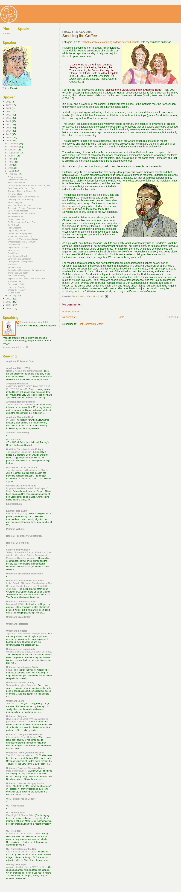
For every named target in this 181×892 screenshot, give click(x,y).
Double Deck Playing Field (20, 233)
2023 (9, 101)
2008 (9, 305)
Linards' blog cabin (16, 511)
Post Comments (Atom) (91, 324)
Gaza (9, 786)
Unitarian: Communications (21, 601)
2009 (9, 302)
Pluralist (6, 33)
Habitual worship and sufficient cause (24, 371)
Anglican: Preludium (17, 383)
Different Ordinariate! (17, 179)
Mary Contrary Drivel (17, 256)
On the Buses (14, 292)
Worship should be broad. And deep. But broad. (29, 652)
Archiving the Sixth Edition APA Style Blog (26, 867)
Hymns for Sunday (16, 287)
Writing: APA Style (16, 864)
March (11, 171)
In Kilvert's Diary (15, 281)
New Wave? (13, 250)
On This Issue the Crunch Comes (23, 222)
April (10, 168)
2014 (9, 131)
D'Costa (66, 209)
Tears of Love (13, 703)
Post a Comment (70, 311)
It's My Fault (13, 225)
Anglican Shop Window (18, 247)
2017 (9, 121)
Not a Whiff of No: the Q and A (21, 213)
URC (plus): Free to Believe (21, 798)
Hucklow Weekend (16, 182)
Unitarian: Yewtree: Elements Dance (25, 768)
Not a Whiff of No (15, 216)
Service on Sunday (16, 275)
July (10, 159)
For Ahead (12, 264)
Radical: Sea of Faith (17, 542)
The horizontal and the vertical (21, 404)
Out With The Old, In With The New (23, 833)
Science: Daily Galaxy (18, 549)
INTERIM (11, 420)
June (11, 162)
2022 (9, 105)
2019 (9, 114)
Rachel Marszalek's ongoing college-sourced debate (110, 42)
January (12, 295)
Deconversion (14, 244)
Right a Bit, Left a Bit (17, 230)
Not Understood (15, 194)
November (13, 146)
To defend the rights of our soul (21, 685)
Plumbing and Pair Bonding (20, 199)
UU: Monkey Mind (15, 812)
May (10, 165)
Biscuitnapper (13, 439)
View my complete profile (15, 347)
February (13, 174)
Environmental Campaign (19, 259)
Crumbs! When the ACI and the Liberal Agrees (29, 185)
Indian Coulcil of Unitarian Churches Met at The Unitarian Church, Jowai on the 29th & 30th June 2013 (29, 586)
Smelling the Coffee (17, 284)
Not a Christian (14, 267)
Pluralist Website (15, 529)
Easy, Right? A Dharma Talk (19, 815)
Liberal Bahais (14, 504)
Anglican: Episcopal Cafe (20, 361)
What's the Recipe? (16, 290)
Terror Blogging (15, 202)
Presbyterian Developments (20, 261)
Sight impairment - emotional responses (25, 633)
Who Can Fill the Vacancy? (20, 205)
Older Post (173, 317)
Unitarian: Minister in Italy (20, 682)
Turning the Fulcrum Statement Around (25, 208)
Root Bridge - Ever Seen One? (22, 188)
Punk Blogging (14, 228)
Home (121, 317)
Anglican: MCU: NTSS (18, 368)
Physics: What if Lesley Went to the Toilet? (27, 278)
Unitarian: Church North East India (24, 580)
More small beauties (16, 771)
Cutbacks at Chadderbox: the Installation (26, 270)
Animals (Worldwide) (17, 432)
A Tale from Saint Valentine (20, 236)
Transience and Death (18, 273)
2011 (9, 140)
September (14, 153)
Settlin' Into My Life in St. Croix (21, 851)
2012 (9, 137)
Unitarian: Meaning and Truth (22, 667)
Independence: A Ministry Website (23, 197)
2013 (9, 134)
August (12, 156)
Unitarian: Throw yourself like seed (25, 752)
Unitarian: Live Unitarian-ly (20, 649)
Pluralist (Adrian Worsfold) (34, 322)
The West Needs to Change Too (22, 191)
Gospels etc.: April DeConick (21, 467)
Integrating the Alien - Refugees (21, 737)
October (12, 149)
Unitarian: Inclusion (16, 630)
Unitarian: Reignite (16, 716)
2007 (9, 308)
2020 (9, 111)
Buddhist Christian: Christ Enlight (24, 449)
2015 (9, 127)
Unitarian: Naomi (15, 701)
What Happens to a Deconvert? (22, 242)
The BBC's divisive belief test (20, 755)
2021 (9, 108)
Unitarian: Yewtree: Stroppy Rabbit (25, 783)
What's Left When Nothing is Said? (23, 239)
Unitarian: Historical (17, 624)
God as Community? (17, 219)
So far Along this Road (18, 211)
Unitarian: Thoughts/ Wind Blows (24, 734)
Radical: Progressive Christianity (24, 536)
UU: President (13, 831)
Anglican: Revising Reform (20, 401)
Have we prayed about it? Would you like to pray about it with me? (27, 720)
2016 (9, 124)
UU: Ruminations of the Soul (21, 849)
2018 (9, 118)
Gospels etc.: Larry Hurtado (21, 485)
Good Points (13, 253)
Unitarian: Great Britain (18, 617)
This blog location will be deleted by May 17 (27, 470)
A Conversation (15, 177)
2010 (9, 298)
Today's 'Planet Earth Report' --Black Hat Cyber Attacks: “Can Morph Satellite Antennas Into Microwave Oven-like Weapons (29, 555)
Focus (9, 670)
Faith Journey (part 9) (17, 513)
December (13, 143)
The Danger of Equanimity (19, 452)
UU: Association (15, 805)
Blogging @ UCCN (15, 604)
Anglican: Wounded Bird (19, 417)
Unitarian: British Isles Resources (24, 573)
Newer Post (68, 317)
